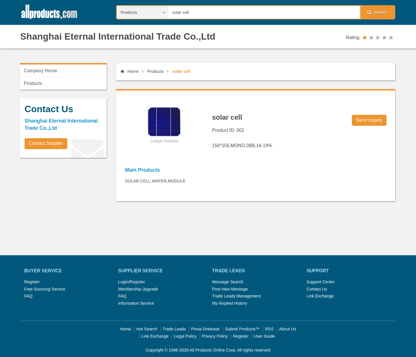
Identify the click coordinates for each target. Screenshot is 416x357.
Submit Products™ (242, 329)
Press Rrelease (205, 329)
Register (32, 282)
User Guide (264, 336)
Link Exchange (320, 296)
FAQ (28, 296)
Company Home (40, 70)
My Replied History (229, 303)
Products (155, 71)
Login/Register (131, 282)
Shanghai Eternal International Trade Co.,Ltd (118, 36)
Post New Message (230, 289)
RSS (269, 329)
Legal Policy (185, 336)
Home (129, 71)
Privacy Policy (215, 336)
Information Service (136, 303)
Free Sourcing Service (44, 289)
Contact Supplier (46, 143)
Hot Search (146, 329)
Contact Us (317, 289)
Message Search (227, 282)
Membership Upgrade (138, 289)
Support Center (321, 282)
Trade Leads (174, 329)
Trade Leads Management (236, 296)
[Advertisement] (63, 203)
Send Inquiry (369, 120)
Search (377, 12)
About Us (287, 329)
